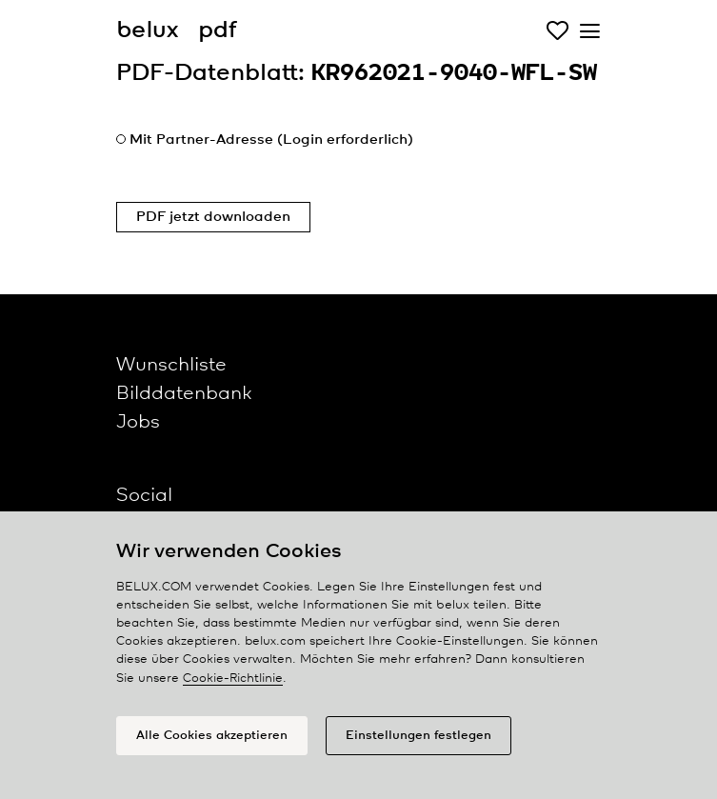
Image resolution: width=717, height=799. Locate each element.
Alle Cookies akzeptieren (212, 735)
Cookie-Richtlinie (233, 678)
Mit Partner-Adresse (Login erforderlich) (271, 140)
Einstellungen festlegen (418, 735)
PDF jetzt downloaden (213, 217)
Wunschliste (171, 365)
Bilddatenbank (183, 394)
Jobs (138, 422)
